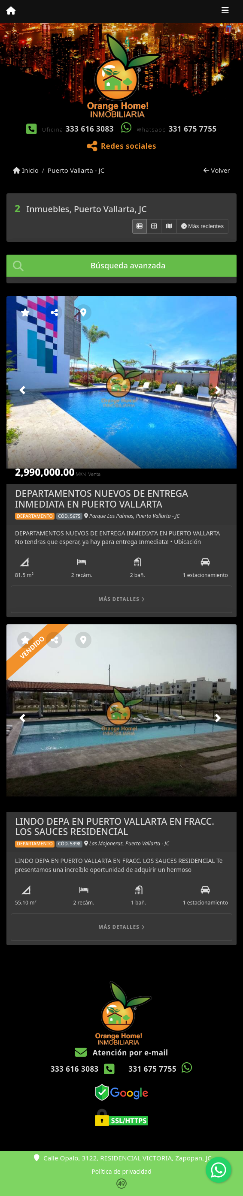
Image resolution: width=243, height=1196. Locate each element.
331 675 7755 (193, 129)
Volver (217, 170)
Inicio (26, 170)
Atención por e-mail (121, 1053)
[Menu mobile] (10, 11)
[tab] (121, 265)
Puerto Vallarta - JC (76, 170)
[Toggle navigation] (225, 11)
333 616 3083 (90, 129)
